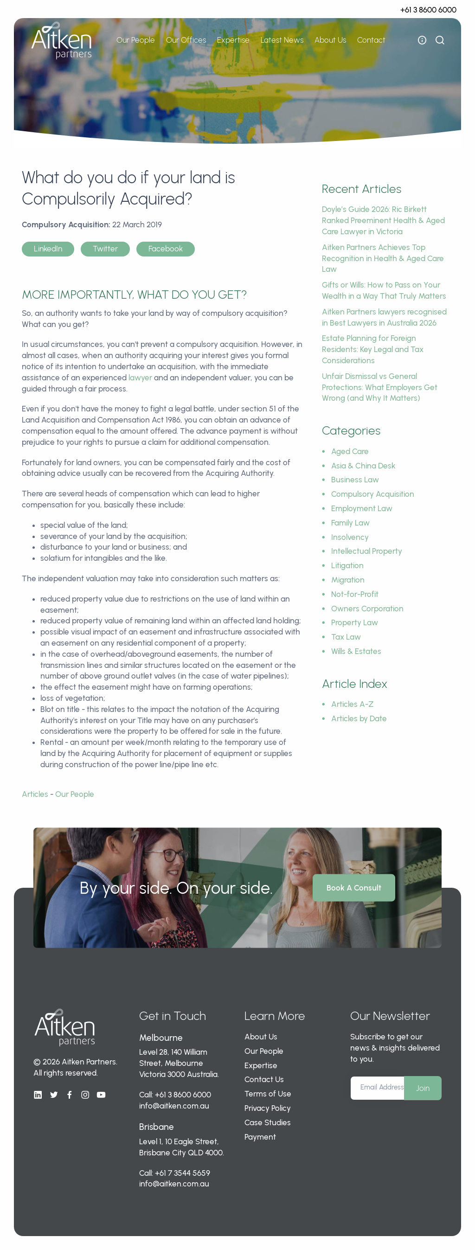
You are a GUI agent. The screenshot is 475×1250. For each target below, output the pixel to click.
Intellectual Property (366, 551)
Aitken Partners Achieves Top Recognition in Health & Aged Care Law (383, 258)
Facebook (165, 248)
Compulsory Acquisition (372, 494)
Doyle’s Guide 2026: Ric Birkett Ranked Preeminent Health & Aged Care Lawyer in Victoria (383, 220)
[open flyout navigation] (422, 40)
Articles (35, 794)
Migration (348, 579)
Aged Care (350, 451)
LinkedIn (48, 248)
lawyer (140, 377)
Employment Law (361, 508)
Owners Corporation (367, 608)
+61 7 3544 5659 (182, 1173)
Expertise (233, 40)
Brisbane (156, 1127)
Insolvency (350, 537)
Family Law (350, 522)
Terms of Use (267, 1093)
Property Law (354, 622)
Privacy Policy (267, 1108)
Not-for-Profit (355, 594)
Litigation (347, 565)
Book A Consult (354, 887)
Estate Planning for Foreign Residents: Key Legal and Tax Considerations (373, 349)
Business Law (355, 479)
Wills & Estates (356, 651)
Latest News (282, 40)
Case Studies (267, 1122)
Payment (260, 1136)
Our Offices (186, 40)
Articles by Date (359, 718)
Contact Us (264, 1079)
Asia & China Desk (363, 465)
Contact (371, 40)
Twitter (105, 248)
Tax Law (346, 636)
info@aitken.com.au (174, 1105)
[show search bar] (440, 40)
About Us (330, 40)
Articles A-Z (352, 704)
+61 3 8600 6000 (428, 9)
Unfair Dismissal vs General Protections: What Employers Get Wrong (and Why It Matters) (379, 387)
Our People (135, 40)
